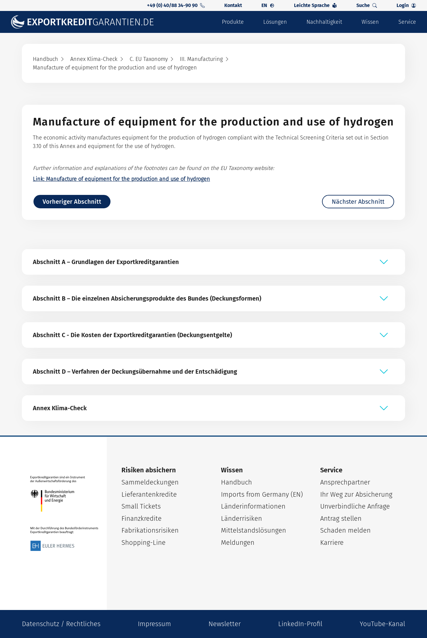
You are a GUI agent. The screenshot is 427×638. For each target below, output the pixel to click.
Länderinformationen (253, 506)
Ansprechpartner (345, 482)
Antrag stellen (341, 518)
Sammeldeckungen (150, 482)
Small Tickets (141, 506)
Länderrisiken (241, 518)
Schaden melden (345, 530)
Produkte (233, 22)
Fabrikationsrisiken (150, 530)
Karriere (332, 542)
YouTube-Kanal (382, 624)
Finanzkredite (141, 518)
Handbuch (236, 482)
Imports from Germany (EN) (262, 494)
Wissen (370, 22)
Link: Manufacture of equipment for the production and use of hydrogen (121, 179)
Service (407, 22)
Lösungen (275, 22)
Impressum (154, 624)
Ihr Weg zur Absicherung (356, 494)
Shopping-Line (143, 542)
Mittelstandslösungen (253, 530)
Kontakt (233, 5)
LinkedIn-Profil (300, 624)
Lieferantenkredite (149, 494)
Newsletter (224, 624)
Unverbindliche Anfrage (355, 506)
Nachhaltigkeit (324, 22)
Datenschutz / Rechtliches (61, 624)
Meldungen (237, 542)
